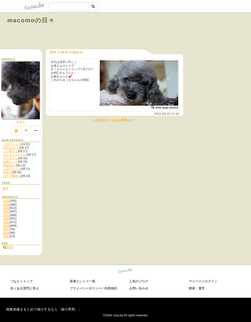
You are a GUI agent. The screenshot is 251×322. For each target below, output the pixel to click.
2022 (6, 211)
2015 (6, 236)
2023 (6, 208)
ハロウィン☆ (12, 144)
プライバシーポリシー (86, 288)
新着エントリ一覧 (82, 281)
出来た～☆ (10, 161)
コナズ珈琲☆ (12, 176)
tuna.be (125, 271)
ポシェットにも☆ (15, 154)
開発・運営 (197, 288)
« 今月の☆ (101, 120)
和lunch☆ (9, 165)
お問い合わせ (138, 288)
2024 (6, 204)
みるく (20, 121)
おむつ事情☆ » (122, 120)
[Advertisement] (187, 31)
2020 (6, 218)
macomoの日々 (31, 20)
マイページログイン (203, 281)
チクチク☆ (10, 158)
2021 (6, 215)
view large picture (164, 107)
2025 (6, 201)
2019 (6, 222)
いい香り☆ (10, 151)
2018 (6, 225)
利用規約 (110, 288)
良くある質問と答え (24, 288)
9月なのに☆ (11, 147)
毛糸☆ (7, 172)
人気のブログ (138, 281)
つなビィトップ (21, 281)
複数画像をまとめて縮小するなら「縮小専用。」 (44, 309)
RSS (8, 247)
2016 (6, 233)
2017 (6, 229)
